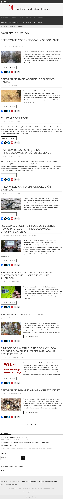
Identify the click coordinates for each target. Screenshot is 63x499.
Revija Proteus (14, 481)
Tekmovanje (25, 481)
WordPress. (37, 491)
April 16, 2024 (15, 121)
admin (5, 46)
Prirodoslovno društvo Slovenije (16, 235)
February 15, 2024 (17, 394)
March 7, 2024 (16, 318)
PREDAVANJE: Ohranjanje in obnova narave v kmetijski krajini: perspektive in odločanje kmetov (27, 448)
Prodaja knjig (35, 481)
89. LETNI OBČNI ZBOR (14, 118)
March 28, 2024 (38, 235)
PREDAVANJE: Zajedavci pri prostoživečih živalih (14, 437)
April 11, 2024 (15, 193)
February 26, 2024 (17, 357)
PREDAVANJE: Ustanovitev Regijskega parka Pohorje (16, 440)
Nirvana (31, 491)
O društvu (4, 481)
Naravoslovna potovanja (49, 481)
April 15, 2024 (15, 156)
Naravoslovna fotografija (9, 484)
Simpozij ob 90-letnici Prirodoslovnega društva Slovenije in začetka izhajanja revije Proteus (28, 351)
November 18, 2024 (17, 46)
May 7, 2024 (15, 85)
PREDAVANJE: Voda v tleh (8, 445)
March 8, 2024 (16, 282)
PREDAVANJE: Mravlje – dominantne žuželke (30, 390)
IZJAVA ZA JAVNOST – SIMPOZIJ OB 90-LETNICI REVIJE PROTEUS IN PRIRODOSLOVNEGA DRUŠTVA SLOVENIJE (28, 228)
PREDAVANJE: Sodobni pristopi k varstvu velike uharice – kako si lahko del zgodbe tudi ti (25, 442)
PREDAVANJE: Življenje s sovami (22, 314)
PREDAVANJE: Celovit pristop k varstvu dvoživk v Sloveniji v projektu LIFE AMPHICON (28, 275)
